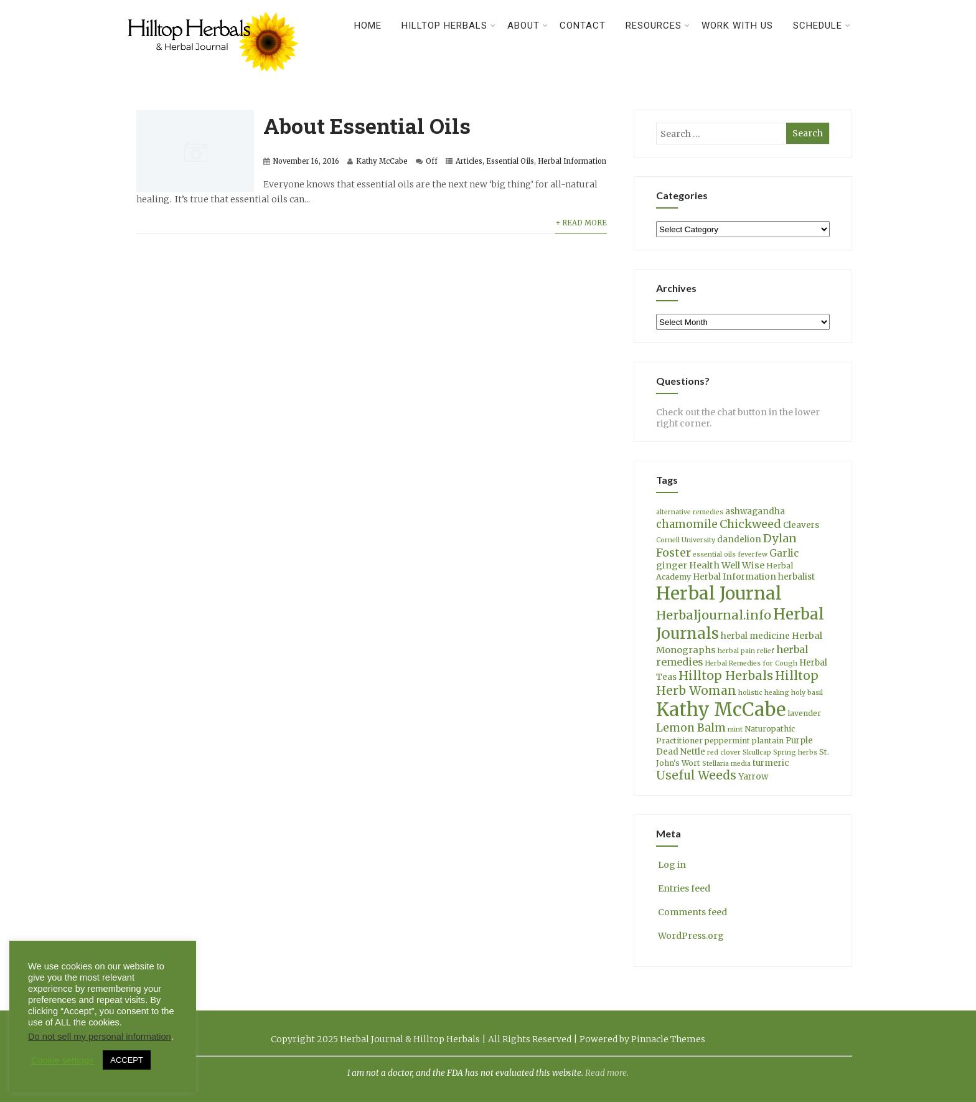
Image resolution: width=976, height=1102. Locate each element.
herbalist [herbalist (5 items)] (796, 577)
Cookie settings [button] (62, 1060)
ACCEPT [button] (126, 1060)
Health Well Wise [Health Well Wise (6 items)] (726, 565)
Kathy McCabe (382, 161)
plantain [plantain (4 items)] (768, 740)
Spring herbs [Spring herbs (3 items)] (795, 752)
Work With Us (737, 25)
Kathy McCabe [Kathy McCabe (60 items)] (721, 709)
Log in (671, 864)
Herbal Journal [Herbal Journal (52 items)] (719, 593)
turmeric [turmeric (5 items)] (771, 763)
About (527, 25)
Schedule (822, 25)
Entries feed (683, 888)
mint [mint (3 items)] (735, 729)
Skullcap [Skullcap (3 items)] (757, 752)
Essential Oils (510, 161)
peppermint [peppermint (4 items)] (727, 740)
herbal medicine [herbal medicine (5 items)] (755, 636)
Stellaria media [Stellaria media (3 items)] (726, 764)
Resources (658, 25)
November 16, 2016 (306, 161)
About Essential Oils (367, 125)
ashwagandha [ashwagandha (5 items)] (755, 511)
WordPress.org (690, 935)
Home (368, 25)
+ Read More (581, 223)
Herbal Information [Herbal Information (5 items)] (734, 577)
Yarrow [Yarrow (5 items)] (753, 776)
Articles (469, 161)
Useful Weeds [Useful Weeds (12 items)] (696, 775)
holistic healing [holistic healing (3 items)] (763, 693)
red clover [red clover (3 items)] (724, 752)
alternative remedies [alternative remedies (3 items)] (689, 512)
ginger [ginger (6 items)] (671, 565)
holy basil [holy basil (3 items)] (807, 693)
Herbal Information (572, 161)
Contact (583, 25)
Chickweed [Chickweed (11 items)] (750, 524)
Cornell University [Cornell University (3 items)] (685, 540)
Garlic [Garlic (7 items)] (784, 553)
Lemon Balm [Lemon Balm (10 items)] (691, 728)
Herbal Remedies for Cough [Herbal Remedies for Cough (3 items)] (751, 663)
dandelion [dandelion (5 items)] (739, 539)
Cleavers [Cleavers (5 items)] (801, 525)
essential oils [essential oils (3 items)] (714, 554)
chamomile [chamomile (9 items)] (687, 524)
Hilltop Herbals (448, 25)
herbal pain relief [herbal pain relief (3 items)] (746, 651)
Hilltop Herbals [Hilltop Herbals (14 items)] (725, 675)
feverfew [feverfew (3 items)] (752, 554)
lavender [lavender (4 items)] (804, 713)
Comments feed (691, 912)
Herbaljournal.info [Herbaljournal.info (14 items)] (713, 615)
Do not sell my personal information (99, 1037)
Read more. (607, 1073)
